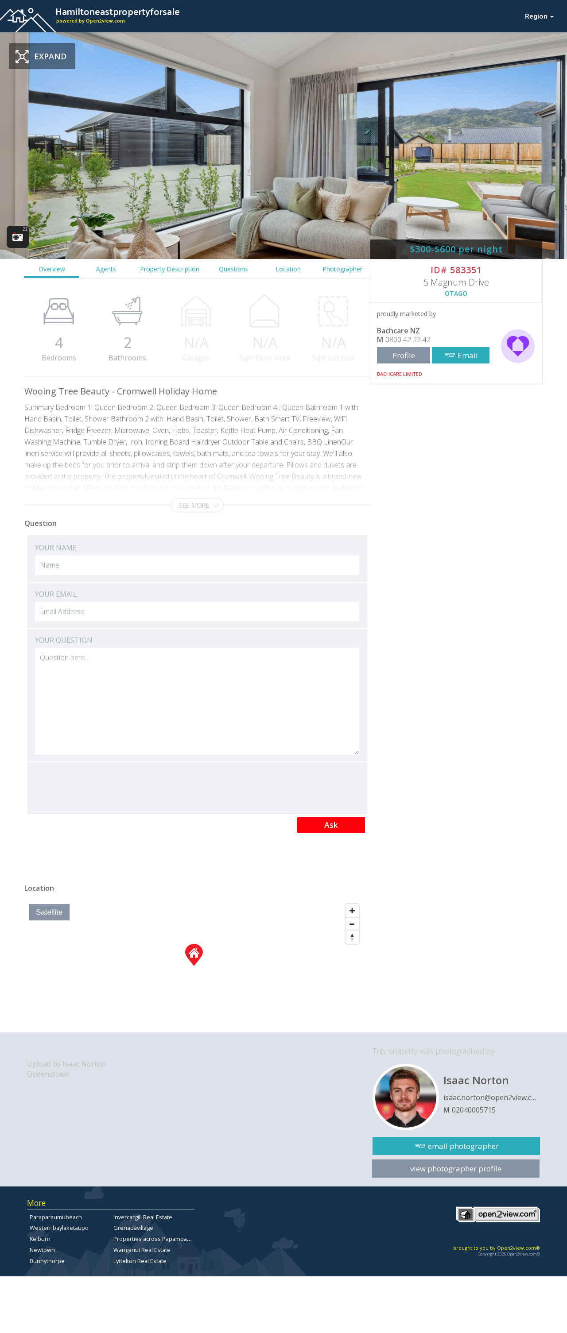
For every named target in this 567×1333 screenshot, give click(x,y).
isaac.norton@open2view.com (491, 1097)
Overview (52, 269)
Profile (403, 355)
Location (288, 269)
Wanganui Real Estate (142, 1250)
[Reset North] (352, 937)
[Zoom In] (352, 910)
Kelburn (40, 1239)
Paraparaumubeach (56, 1217)
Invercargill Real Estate (142, 1217)
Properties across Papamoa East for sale (167, 1239)
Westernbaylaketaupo (59, 1228)
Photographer (342, 269)
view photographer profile (455, 1168)
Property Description (169, 269)
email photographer (463, 1146)
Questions (233, 269)
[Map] (193, 966)
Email (468, 355)
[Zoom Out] (352, 924)
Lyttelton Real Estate (140, 1261)
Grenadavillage (133, 1228)
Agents (106, 269)
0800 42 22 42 (408, 339)
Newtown (42, 1250)
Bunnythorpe (47, 1261)
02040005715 (474, 1110)
